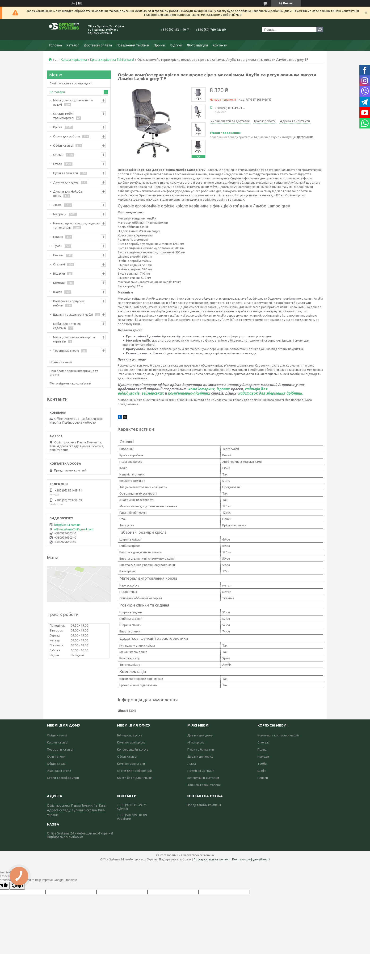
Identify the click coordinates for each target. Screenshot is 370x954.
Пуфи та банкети (65, 173)
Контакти (220, 45)
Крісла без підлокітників (134, 777)
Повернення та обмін (133, 45)
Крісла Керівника (74, 60)
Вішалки (59, 273)
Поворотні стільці (60, 749)
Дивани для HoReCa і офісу (68, 193)
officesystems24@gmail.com (73, 529)
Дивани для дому (65, 182)
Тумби (57, 246)
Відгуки (176, 45)
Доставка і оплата (98, 45)
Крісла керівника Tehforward (112, 60)
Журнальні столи (59, 770)
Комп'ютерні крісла (131, 742)
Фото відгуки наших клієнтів (70, 383)
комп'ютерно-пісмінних (189, 393)
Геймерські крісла (129, 735)
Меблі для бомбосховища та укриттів (74, 339)
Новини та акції (61, 362)
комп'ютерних (201, 389)
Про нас (160, 45)
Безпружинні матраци (203, 777)
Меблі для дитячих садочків (67, 326)
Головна (55, 45)
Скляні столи (56, 756)
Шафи (57, 291)
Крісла (57, 127)
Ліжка (57, 204)
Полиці (58, 236)
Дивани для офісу (200, 756)
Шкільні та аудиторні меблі (73, 314)
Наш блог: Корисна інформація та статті (74, 372)
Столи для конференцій (134, 770)
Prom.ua (208, 855)
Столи (57, 163)
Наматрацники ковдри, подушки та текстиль (77, 225)
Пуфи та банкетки (200, 749)
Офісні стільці (63, 145)
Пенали (58, 255)
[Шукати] (319, 29)
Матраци (59, 214)
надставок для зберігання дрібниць (269, 393)
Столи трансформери (63, 777)
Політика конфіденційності (251, 859)
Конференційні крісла (132, 749)
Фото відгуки (197, 45)
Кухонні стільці (57, 742)
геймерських (152, 393)
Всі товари (57, 92)
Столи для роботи (66, 136)
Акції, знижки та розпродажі (71, 83)
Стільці (58, 154)
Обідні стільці (57, 735)
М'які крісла (195, 742)
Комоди (59, 282)
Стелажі (59, 264)
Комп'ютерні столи (131, 763)
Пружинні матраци (200, 770)
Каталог (73, 45)
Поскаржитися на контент (212, 859)
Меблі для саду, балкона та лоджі (73, 102)
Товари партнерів (66, 350)
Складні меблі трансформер (63, 116)
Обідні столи (56, 763)
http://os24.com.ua (67, 524)
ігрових (223, 389)
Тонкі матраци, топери (204, 784)
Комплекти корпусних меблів (69, 303)
